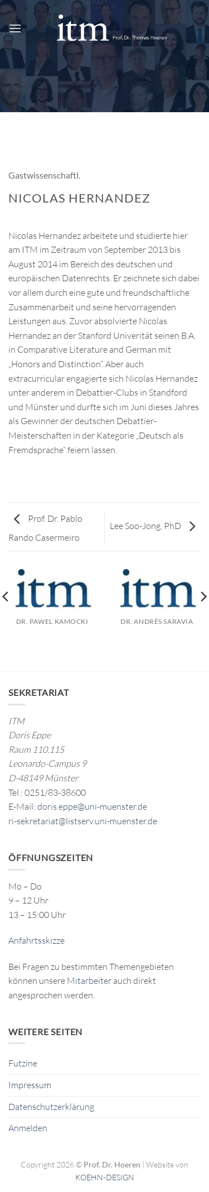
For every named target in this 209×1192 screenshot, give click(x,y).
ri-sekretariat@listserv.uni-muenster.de (82, 820)
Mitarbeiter (89, 980)
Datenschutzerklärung (51, 1106)
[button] (15, 28)
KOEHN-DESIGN (104, 1177)
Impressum (29, 1084)
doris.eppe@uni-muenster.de (92, 806)
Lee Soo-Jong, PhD (152, 525)
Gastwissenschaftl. (44, 175)
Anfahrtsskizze (36, 940)
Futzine (22, 1063)
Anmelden (27, 1127)
